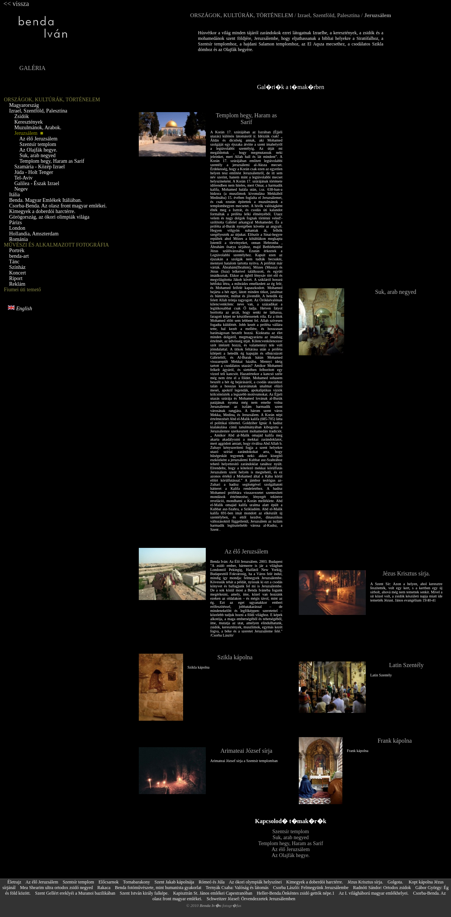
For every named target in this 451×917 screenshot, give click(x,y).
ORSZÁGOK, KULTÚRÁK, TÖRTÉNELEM (241, 15)
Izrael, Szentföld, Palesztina (328, 15)
